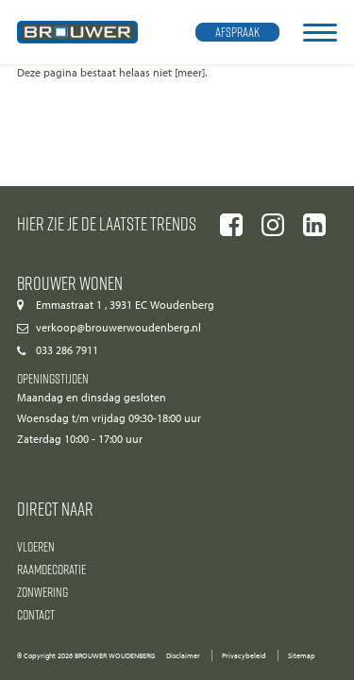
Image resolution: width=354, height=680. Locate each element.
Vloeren (36, 546)
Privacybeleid (244, 655)
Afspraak (237, 32)
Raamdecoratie (51, 569)
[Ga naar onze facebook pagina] (231, 225)
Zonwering (42, 592)
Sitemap (301, 655)
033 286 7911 (67, 350)
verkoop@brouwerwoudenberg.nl (118, 327)
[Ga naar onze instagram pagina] (272, 225)
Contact (36, 614)
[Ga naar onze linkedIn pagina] (314, 225)
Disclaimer (183, 655)
